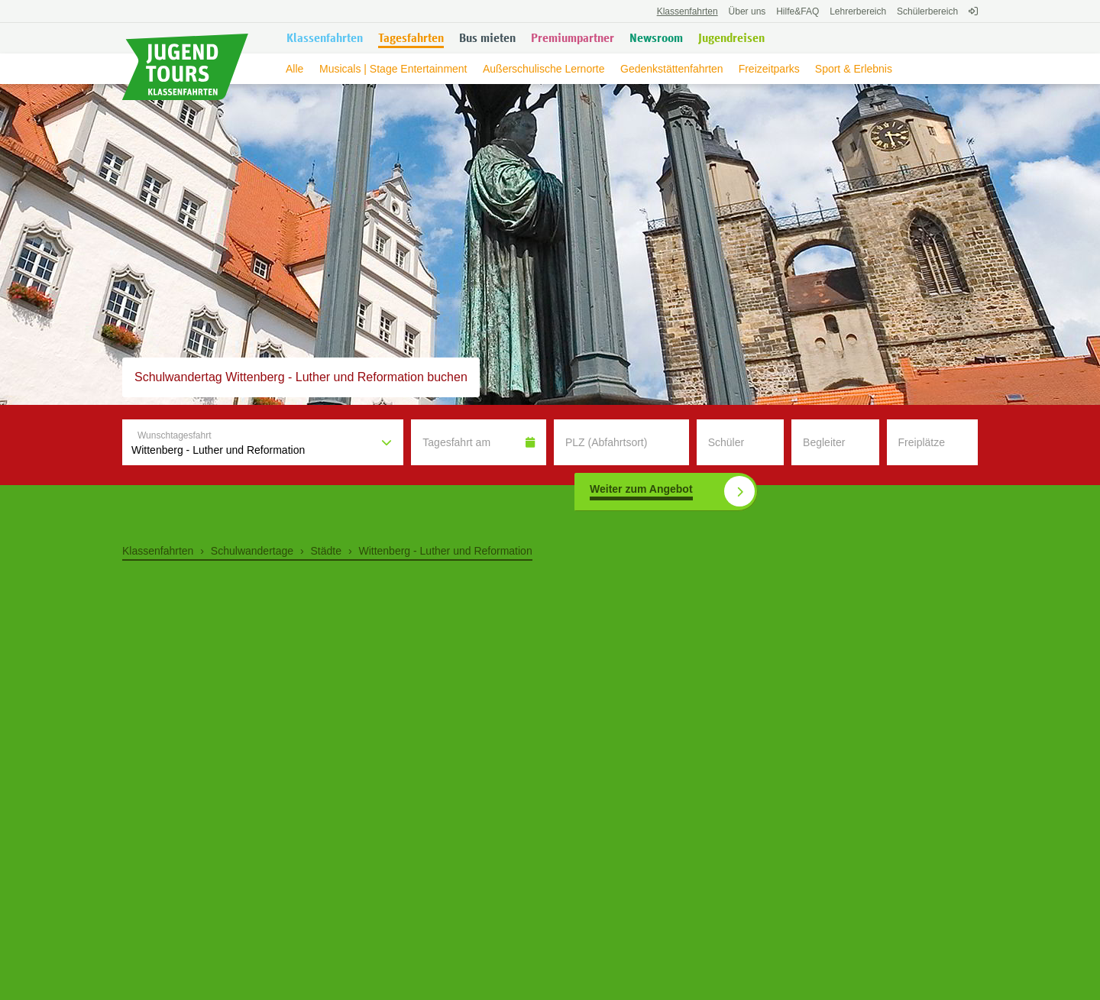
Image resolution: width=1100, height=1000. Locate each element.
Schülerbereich (927, 11)
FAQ (797, 11)
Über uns (747, 11)
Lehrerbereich (858, 11)
